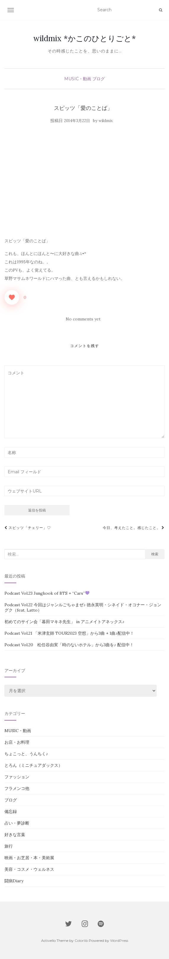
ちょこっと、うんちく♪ (26, 753)
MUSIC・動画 (77, 78)
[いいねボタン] (11, 297)
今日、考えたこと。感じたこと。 (134, 527)
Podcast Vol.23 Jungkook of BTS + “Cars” (46, 593)
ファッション (16, 777)
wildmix (106, 120)
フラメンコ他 (16, 788)
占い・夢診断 (16, 823)
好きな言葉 (14, 834)
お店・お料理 (16, 742)
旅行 (8, 846)
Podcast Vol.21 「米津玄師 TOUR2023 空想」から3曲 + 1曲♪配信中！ (69, 633)
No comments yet (83, 319)
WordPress (119, 940)
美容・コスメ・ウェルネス (29, 869)
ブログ (98, 78)
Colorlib (81, 940)
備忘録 (10, 811)
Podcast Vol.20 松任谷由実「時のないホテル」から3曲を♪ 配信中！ (69, 644)
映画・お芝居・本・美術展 (29, 857)
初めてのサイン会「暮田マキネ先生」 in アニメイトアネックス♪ (64, 621)
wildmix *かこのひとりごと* (84, 38)
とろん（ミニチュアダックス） (33, 765)
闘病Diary (13, 880)
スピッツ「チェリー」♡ (27, 527)
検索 (154, 554)
